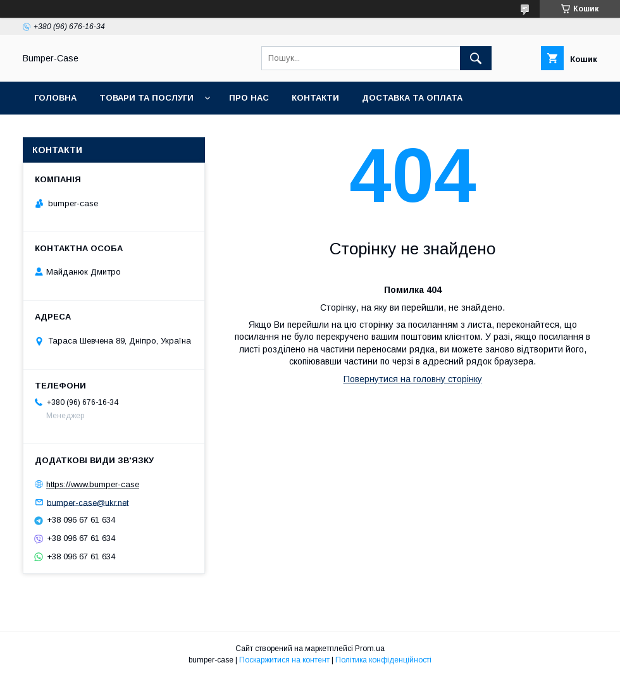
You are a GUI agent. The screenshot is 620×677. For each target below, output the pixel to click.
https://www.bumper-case (92, 484)
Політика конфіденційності (383, 659)
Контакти (315, 97)
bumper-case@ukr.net (87, 502)
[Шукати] (476, 58)
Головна (55, 97)
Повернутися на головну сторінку (413, 379)
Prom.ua (370, 648)
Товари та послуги (146, 97)
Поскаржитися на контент (284, 659)
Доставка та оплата (412, 97)
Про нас (249, 97)
